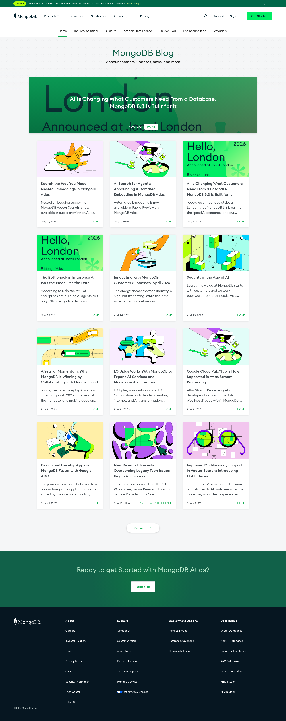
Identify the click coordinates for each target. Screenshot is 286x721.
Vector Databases (231, 630)
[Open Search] (206, 16)
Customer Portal (126, 640)
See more (143, 528)
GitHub (69, 671)
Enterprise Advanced (181, 640)
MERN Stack (228, 681)
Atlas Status (124, 651)
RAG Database (230, 661)
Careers (70, 630)
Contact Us (124, 630)
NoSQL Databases (232, 640)
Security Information (77, 681)
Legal (68, 651)
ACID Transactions (232, 671)
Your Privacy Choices (132, 691)
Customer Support (128, 671)
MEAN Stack (228, 691)
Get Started (259, 16)
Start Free (143, 587)
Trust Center (72, 691)
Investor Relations (76, 640)
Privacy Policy (73, 661)
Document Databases (234, 651)
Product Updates (127, 661)
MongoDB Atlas (178, 630)
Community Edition (180, 651)
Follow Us (70, 702)
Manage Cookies (127, 681)
